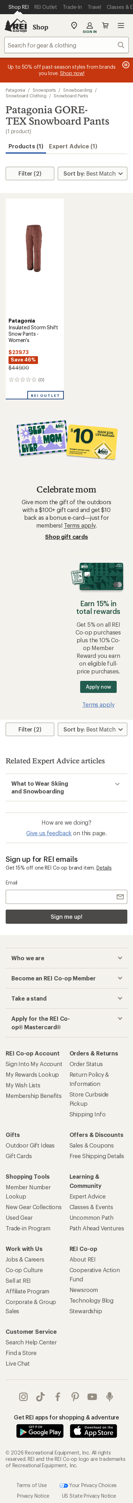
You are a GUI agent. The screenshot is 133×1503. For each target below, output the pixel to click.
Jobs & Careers (25, 1259)
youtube (92, 1396)
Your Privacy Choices (88, 1485)
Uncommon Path (91, 1217)
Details (104, 868)
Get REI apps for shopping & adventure (66, 1417)
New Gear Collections (34, 1206)
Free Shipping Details (97, 1155)
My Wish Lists (23, 1085)
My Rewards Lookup (32, 1074)
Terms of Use (31, 1485)
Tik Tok (40, 1396)
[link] (35, 256)
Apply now (98, 687)
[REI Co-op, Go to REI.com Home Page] (15, 25)
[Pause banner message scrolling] (125, 65)
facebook (57, 1396)
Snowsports (44, 89)
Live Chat (18, 1363)
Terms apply (79, 525)
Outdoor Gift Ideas (30, 1145)
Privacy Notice (33, 1496)
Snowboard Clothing (26, 95)
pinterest (75, 1396)
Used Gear (19, 1217)
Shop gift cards (66, 536)
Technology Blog (92, 1300)
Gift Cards (19, 1155)
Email (11, 882)
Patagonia (15, 89)
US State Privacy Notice (89, 1496)
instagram (23, 1396)
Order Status (86, 1063)
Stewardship (86, 1311)
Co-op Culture (24, 1269)
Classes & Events (91, 1206)
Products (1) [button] (26, 146)
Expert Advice (88, 1196)
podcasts (109, 1396)
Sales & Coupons (92, 1145)
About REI (83, 1259)
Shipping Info (88, 1114)
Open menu (121, 25)
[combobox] (66, 45)
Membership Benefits (34, 1095)
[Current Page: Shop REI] (19, 7)
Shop (40, 27)
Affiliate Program (27, 1291)
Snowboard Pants (71, 95)
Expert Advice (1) (73, 146)
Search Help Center (31, 1342)
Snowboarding (77, 89)
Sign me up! (66, 916)
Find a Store (21, 1352)
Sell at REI (18, 1280)
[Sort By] (92, 173)
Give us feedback (49, 833)
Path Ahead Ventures (97, 1228)
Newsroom (84, 1289)
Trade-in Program (28, 1228)
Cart (105, 25)
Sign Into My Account (34, 1063)
